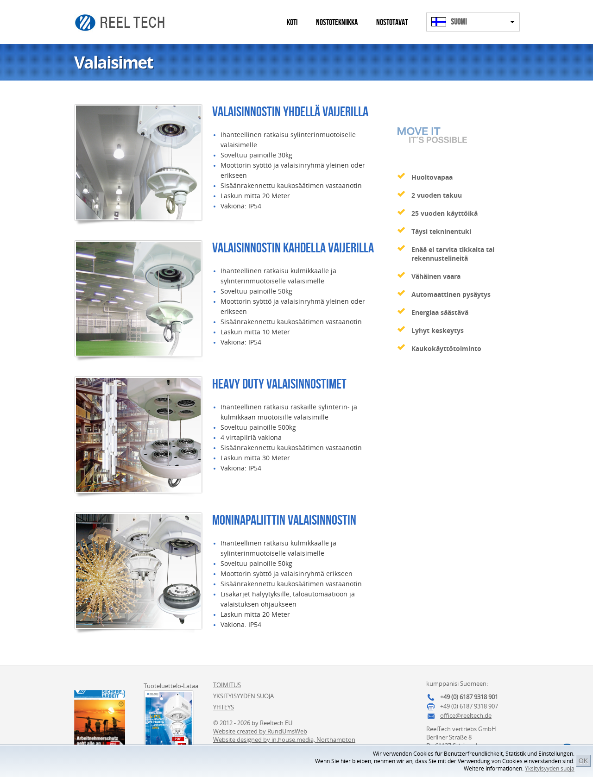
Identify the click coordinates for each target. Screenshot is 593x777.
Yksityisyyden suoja (549, 768)
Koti (292, 22)
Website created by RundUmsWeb (260, 731)
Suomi (459, 22)
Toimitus (227, 685)
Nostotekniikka (337, 22)
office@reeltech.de (466, 715)
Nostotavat (392, 22)
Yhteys (223, 707)
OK (583, 760)
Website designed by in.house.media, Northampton (284, 739)
